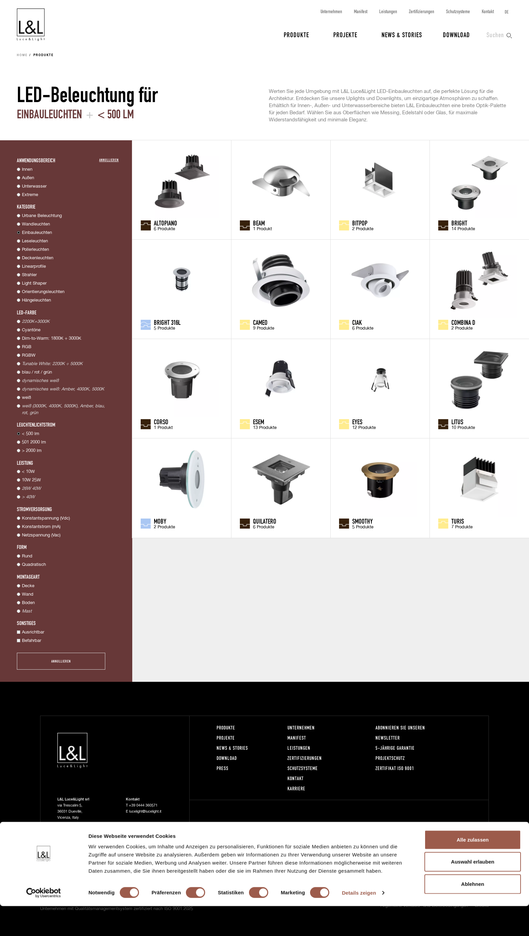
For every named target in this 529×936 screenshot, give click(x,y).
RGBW (28, 355)
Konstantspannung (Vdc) (46, 518)
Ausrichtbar (33, 632)
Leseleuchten (35, 241)
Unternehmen (331, 11)
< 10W (28, 472)
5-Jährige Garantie (395, 747)
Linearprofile (34, 266)
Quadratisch (34, 564)
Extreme (30, 195)
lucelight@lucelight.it (145, 811)
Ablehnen (472, 914)
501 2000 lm (34, 442)
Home (22, 55)
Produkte (296, 34)
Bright (459, 222)
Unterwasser (34, 186)
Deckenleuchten (37, 258)
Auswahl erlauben (472, 892)
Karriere (296, 788)
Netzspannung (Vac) (41, 535)
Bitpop (359, 222)
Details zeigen (359, 923)
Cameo (260, 322)
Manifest (360, 11)
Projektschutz (390, 758)
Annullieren (109, 160)
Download (456, 34)
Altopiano (165, 222)
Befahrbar (31, 641)
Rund (27, 556)
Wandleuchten (36, 224)
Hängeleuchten (36, 300)
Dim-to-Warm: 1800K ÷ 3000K (51, 338)
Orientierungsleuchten (43, 292)
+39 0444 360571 (143, 805)
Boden (28, 603)
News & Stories (402, 34)
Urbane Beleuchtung (42, 216)
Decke (28, 586)
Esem (258, 421)
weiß (26, 397)
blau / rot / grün (37, 372)
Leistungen (388, 11)
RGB (26, 347)
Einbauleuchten (37, 233)
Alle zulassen (472, 869)
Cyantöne (31, 330)
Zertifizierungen (421, 11)
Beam (259, 222)
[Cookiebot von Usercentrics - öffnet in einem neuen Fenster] (43, 923)
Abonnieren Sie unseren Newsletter (400, 732)
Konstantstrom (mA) (41, 527)
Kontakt (488, 11)
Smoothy (362, 521)
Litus (457, 421)
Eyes (357, 421)
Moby (160, 521)
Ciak (357, 322)
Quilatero (264, 521)
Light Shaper (34, 283)
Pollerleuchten (35, 249)
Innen (27, 169)
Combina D (463, 322)
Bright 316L (167, 322)
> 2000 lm (31, 451)
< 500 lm (30, 434)
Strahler (29, 275)
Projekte (345, 34)
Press (222, 768)
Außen (28, 178)
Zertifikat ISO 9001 (394, 768)
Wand (27, 594)
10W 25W (31, 480)
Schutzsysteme (458, 11)
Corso (161, 421)
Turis (457, 521)
